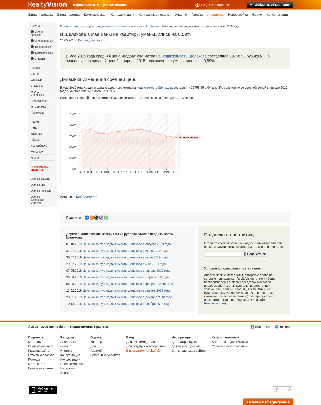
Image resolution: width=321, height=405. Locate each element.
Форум (257, 14)
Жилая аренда (68, 14)
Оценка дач (38, 184)
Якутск (35, 121)
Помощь (34, 359)
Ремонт (65, 346)
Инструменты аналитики (40, 168)
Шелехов (36, 79)
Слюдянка (37, 85)
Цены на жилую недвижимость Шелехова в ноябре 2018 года (126, 304)
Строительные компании (229, 346)
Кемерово (37, 151)
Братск (35, 73)
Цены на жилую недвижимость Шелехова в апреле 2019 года (126, 270)
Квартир (96, 342)
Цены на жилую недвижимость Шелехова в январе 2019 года (126, 290)
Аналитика (215, 14)
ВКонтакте (262, 327)
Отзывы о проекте (41, 355)
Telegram (285, 327)
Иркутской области (114, 5)
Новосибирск (39, 145)
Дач (93, 346)
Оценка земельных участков (37, 199)
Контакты (34, 342)
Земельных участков (105, 355)
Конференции (70, 359)
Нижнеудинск (39, 100)
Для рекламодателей (141, 342)
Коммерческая (95, 14)
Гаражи (197, 14)
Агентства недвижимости (230, 342)
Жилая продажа (40, 14)
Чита (34, 127)
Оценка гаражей (41, 190)
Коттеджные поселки (154, 14)
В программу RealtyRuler (144, 350)
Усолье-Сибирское (37, 93)
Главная (65, 26)
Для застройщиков (185, 342)
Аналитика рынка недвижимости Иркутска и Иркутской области (116, 26)
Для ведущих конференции (145, 346)
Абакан (35, 139)
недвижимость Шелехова (184, 56)
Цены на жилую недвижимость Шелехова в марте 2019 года (126, 277)
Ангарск (35, 67)
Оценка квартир (40, 178)
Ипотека (66, 350)
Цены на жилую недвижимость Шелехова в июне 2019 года (125, 257)
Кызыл (35, 157)
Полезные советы (40, 368)
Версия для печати (91, 40)
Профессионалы (72, 364)
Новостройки (238, 14)
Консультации (277, 14)
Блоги (64, 372)
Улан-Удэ (36, 133)
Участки (181, 14)
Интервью (67, 368)
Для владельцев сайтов (189, 350)
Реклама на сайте (41, 346)
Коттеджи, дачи (122, 14)
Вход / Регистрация (215, 5)
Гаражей (96, 350)
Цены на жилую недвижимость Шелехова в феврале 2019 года (128, 284)
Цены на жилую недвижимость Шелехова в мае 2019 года (124, 264)
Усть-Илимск (38, 106)
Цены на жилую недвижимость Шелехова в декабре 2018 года (127, 297)
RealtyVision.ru (214, 303)
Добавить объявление (270, 4)
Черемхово (37, 112)
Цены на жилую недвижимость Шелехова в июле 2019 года (125, 250)
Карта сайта (36, 364)
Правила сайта (38, 350)
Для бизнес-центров (186, 346)
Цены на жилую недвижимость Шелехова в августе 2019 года (127, 244)
